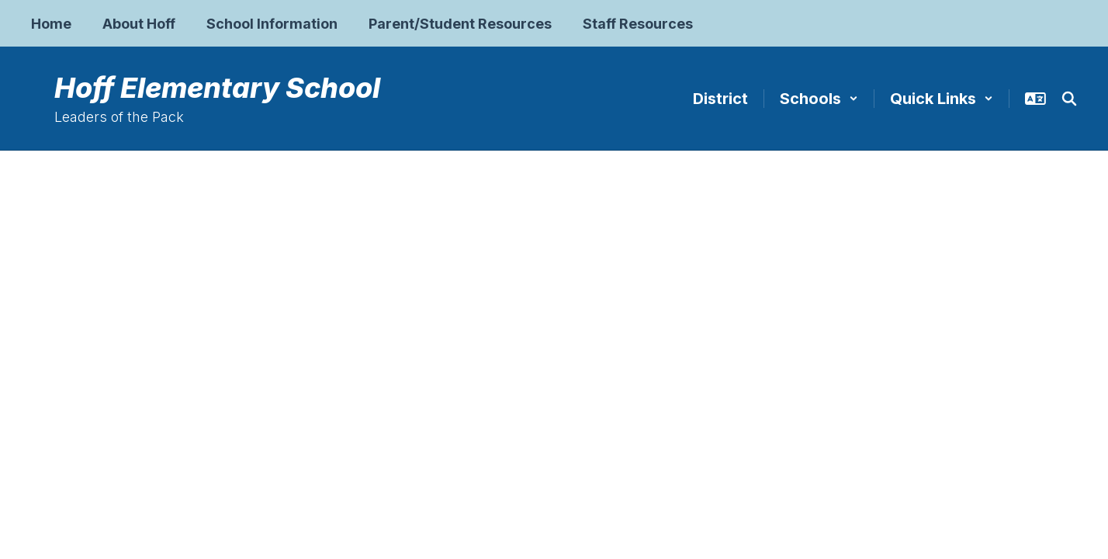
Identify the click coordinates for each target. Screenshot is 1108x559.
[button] (819, 98)
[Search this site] (1069, 98)
